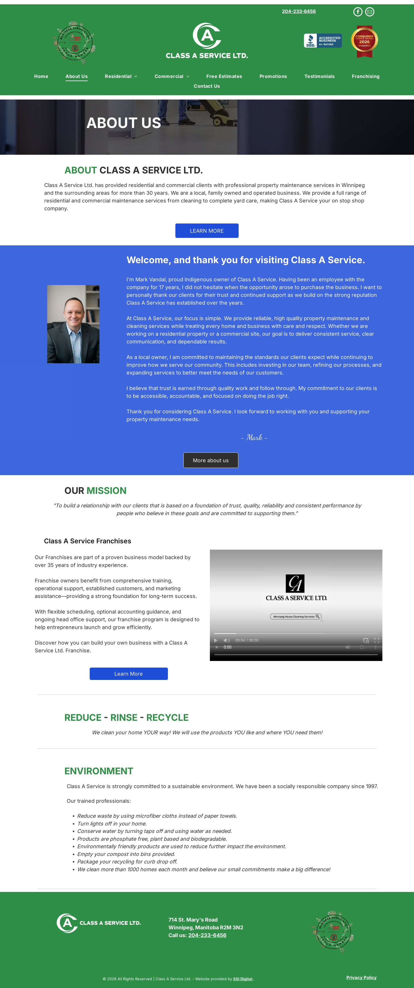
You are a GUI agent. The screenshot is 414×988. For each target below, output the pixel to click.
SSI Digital (242, 978)
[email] (369, 12)
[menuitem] (41, 76)
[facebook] (358, 12)
